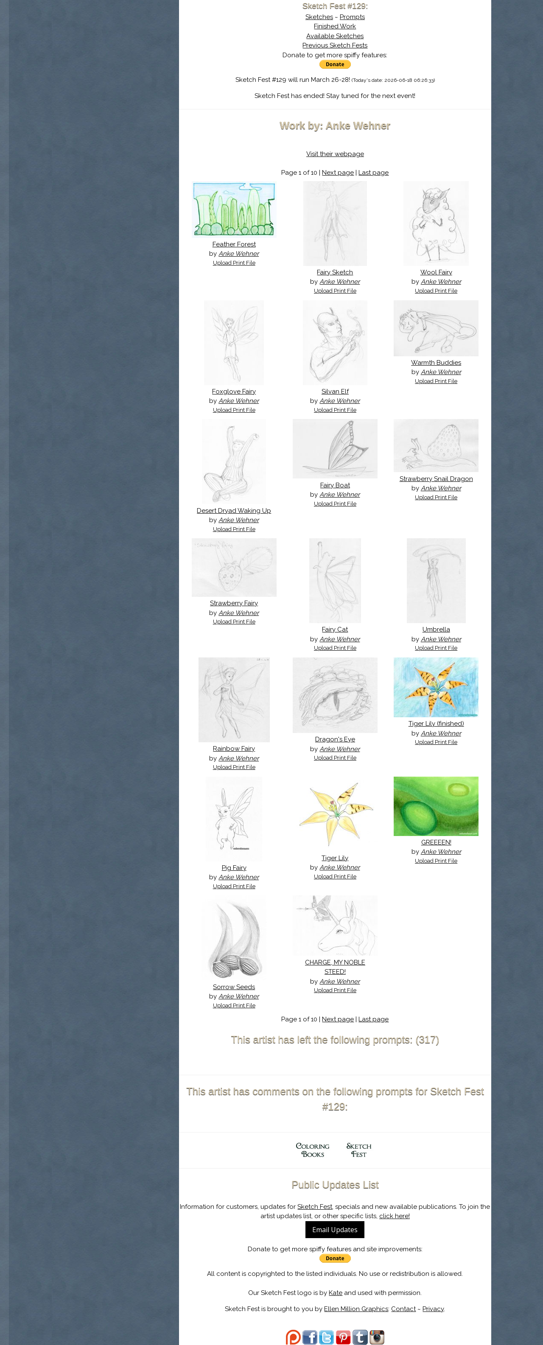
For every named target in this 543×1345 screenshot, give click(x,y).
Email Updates (335, 1229)
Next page (338, 172)
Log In (94, 99)
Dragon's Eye (335, 739)
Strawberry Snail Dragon (436, 479)
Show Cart (102, 111)
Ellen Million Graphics (356, 1309)
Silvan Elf (335, 391)
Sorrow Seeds (234, 987)
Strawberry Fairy (234, 603)
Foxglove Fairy (234, 391)
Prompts (352, 17)
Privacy (433, 1309)
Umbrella (436, 629)
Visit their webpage (335, 154)
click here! (394, 1216)
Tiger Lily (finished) (436, 723)
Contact (403, 1309)
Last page (373, 172)
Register (132, 99)
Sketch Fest (314, 1207)
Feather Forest (234, 244)
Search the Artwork (115, 86)
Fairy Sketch (335, 272)
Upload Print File (234, 263)
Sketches (319, 17)
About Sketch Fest (115, 60)
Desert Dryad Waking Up (234, 511)
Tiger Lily (335, 858)
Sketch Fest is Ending (115, 48)
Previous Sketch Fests (334, 45)
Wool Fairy (436, 272)
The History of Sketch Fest (115, 74)
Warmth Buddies (436, 362)
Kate (335, 1293)
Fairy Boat (335, 485)
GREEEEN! (436, 842)
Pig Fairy (234, 868)
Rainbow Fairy (234, 748)
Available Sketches (335, 36)
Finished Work (335, 26)
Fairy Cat (335, 629)
